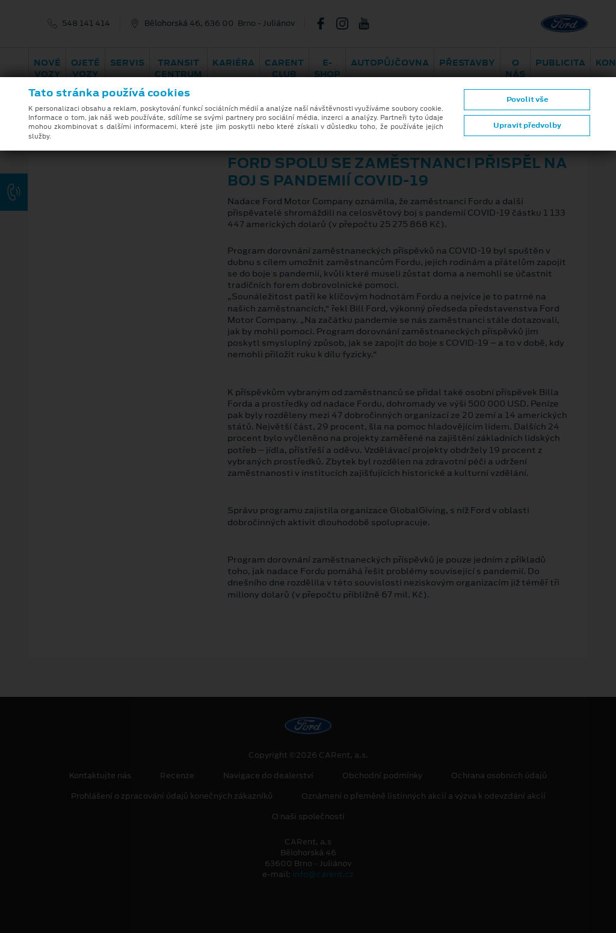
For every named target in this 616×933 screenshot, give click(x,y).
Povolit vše (527, 99)
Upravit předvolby (527, 125)
